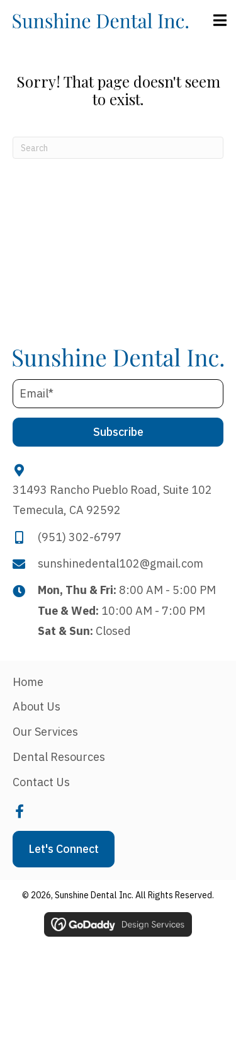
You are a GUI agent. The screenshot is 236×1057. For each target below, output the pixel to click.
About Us (36, 706)
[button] (118, 432)
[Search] (118, 148)
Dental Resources (59, 757)
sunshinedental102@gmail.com (120, 563)
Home (28, 682)
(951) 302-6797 (79, 537)
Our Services (45, 731)
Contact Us (41, 782)
